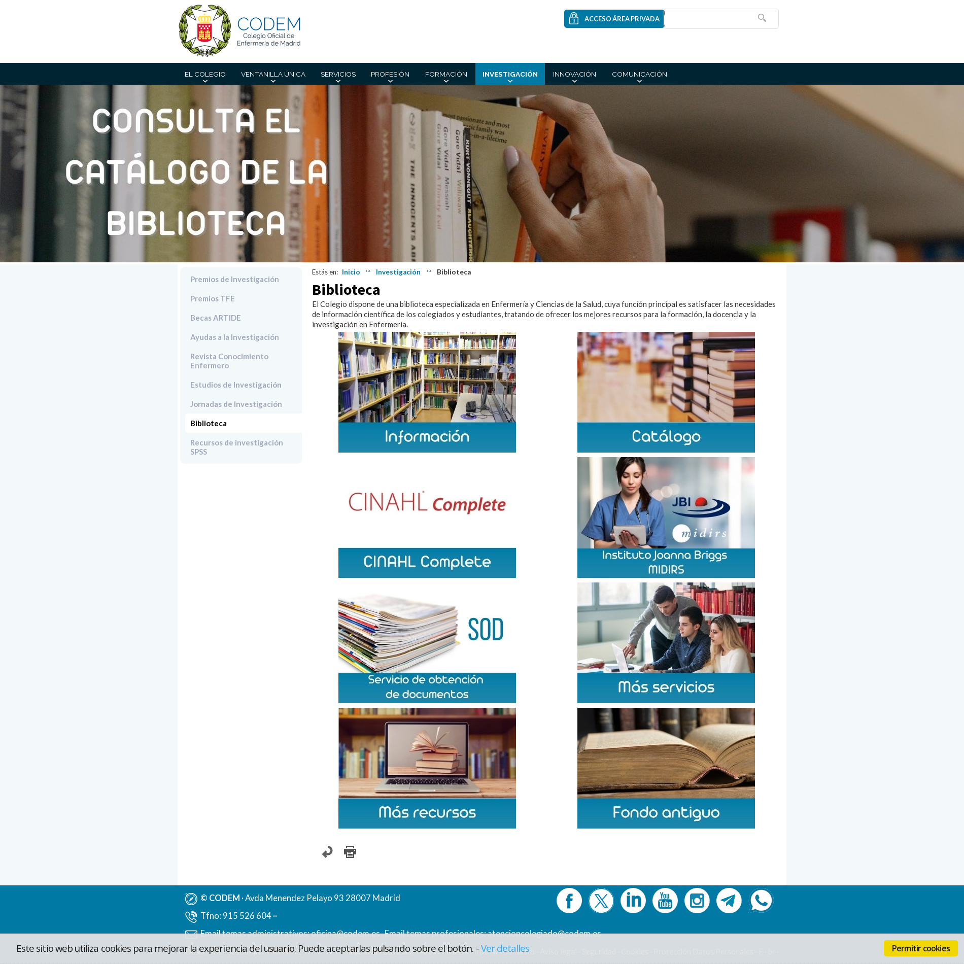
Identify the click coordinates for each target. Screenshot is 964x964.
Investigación (510, 74)
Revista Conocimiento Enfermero (229, 361)
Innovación (574, 74)
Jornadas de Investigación (236, 403)
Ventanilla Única (273, 74)
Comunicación (639, 74)
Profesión (390, 74)
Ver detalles (505, 948)
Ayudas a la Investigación (234, 336)
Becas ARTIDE (215, 317)
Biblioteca (208, 423)
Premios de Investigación (234, 279)
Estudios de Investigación (236, 384)
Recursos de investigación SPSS (236, 447)
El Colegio (205, 74)
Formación (446, 74)
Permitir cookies (921, 948)
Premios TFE (212, 298)
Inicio (351, 272)
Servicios (338, 74)
